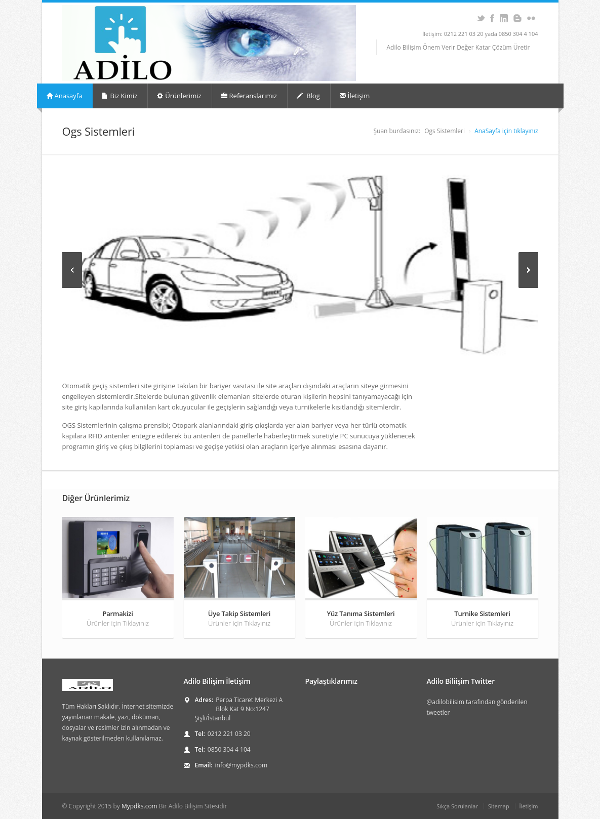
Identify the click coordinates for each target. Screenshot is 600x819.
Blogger (518, 18)
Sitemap (498, 806)
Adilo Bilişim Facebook (492, 18)
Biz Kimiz (119, 95)
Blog (308, 95)
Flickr (531, 18)
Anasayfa (65, 95)
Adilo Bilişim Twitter (481, 18)
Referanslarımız (249, 95)
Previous (72, 270)
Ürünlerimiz (179, 95)
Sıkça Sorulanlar (457, 806)
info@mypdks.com (241, 765)
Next (528, 270)
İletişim (355, 95)
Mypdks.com (139, 806)
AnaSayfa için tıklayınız (506, 131)
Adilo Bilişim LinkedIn (504, 18)
